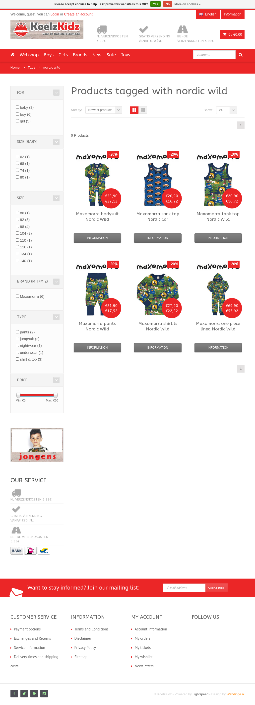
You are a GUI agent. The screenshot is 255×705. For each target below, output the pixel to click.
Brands (80, 55)
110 (26, 240)
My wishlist (144, 656)
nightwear (31, 345)
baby (27, 107)
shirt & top (31, 359)
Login (55, 14)
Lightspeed (200, 694)
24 (220, 110)
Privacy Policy (85, 647)
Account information (151, 629)
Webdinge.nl (236, 694)
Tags (31, 67)
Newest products (100, 110)
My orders (142, 638)
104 (26, 233)
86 (25, 213)
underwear (31, 352)
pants (27, 332)
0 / (232, 34)
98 (25, 226)
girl (25, 121)
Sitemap (80, 656)
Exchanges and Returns (32, 638)
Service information (29, 647)
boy (26, 114)
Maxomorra (32, 296)
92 (25, 219)
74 (25, 170)
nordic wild (51, 67)
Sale (111, 55)
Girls (63, 55)
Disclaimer (82, 638)
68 (25, 163)
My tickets (143, 647)
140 (26, 261)
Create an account (78, 14)
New (97, 55)
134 (26, 254)
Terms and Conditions (91, 629)
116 (26, 247)
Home (15, 67)
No (168, 4)
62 (25, 157)
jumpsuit (29, 339)
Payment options (27, 629)
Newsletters (144, 666)
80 (25, 177)
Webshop (29, 55)
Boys (49, 55)
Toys (125, 55)
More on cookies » (188, 4)
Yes (155, 4)
